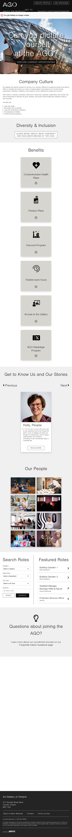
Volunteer (49, 11)
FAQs (40, 11)
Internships (62, 11)
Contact (30, 813)
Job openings (61, 3)
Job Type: (6, 580)
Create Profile (42, 3)
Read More (18, 448)
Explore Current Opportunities (36, 62)
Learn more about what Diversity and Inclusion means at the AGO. (36, 134)
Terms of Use (44, 813)
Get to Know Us (30, 11)
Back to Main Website (13, 813)
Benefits (20, 11)
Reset (9, 595)
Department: (6, 573)
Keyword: (6, 588)
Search (22, 595)
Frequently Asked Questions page (36, 644)
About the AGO (9, 13)
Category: (6, 566)
